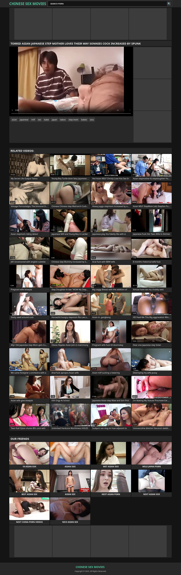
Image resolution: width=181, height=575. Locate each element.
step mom (73, 119)
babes (84, 119)
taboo (63, 119)
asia (92, 119)
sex (39, 119)
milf (33, 119)
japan (54, 119)
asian (14, 119)
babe (46, 119)
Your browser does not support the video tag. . (71, 81)
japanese (24, 119)
